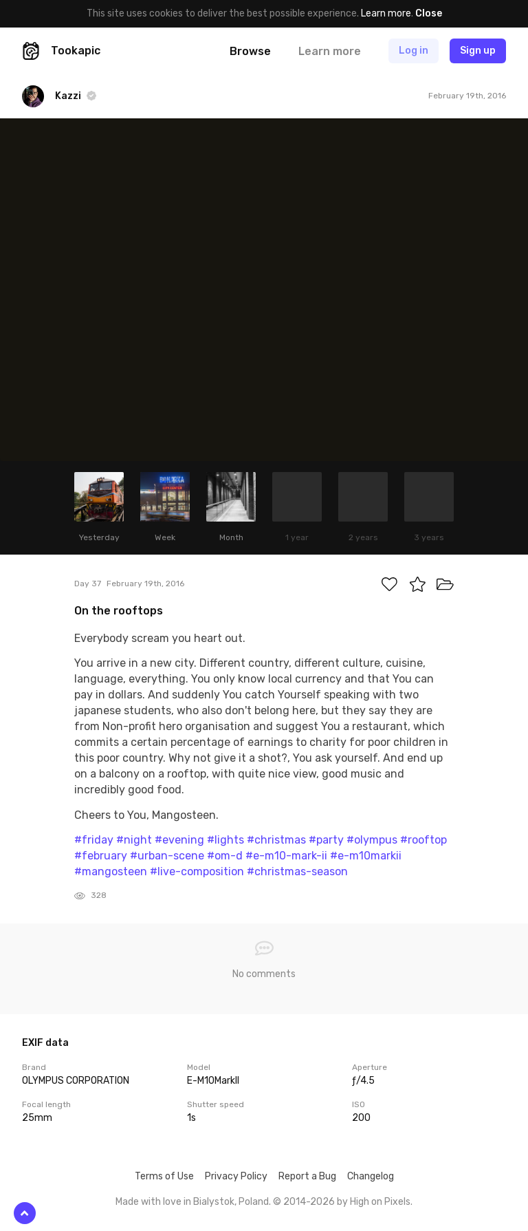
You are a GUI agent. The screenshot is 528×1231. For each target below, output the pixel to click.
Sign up (478, 50)
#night (134, 839)
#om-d (225, 855)
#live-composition (197, 871)
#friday (93, 839)
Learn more (386, 13)
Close (428, 13)
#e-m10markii (366, 855)
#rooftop (423, 839)
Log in (413, 50)
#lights (225, 839)
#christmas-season (297, 871)
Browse (250, 51)
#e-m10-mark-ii (286, 855)
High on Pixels (380, 1202)
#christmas (276, 839)
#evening (179, 839)
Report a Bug (307, 1176)
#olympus (371, 839)
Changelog (370, 1176)
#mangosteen (110, 871)
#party (326, 839)
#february (100, 855)
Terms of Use (164, 1176)
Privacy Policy (236, 1176)
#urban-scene (167, 855)
